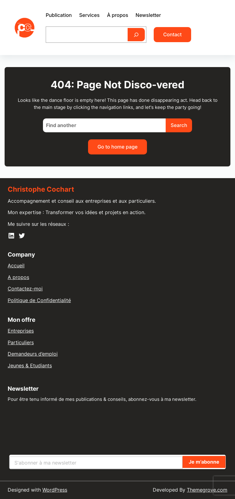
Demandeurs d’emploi (33, 354)
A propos (18, 277)
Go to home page (118, 147)
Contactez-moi (25, 288)
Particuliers (21, 342)
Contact (172, 34)
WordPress (54, 490)
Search (179, 125)
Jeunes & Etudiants (30, 365)
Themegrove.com (207, 490)
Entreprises (21, 331)
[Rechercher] (136, 34)
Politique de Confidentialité (39, 300)
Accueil (16, 265)
